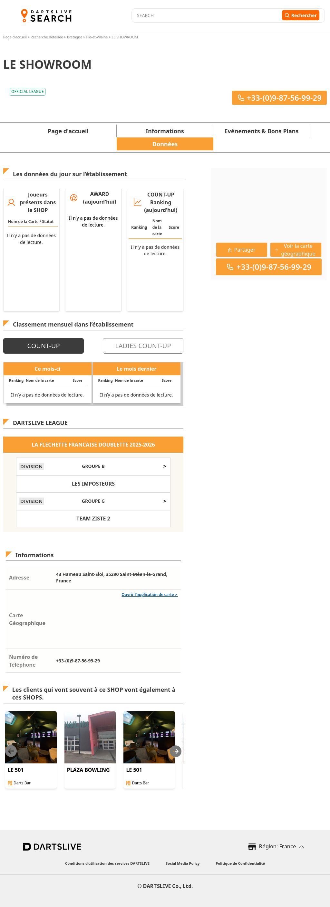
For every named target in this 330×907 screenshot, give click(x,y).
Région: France (277, 846)
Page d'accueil (15, 37)
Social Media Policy (182, 863)
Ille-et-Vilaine (97, 37)
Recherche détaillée (47, 37)
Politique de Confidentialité (240, 863)
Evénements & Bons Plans (262, 131)
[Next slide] (175, 751)
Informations (165, 131)
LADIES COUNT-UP (143, 345)
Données (165, 144)
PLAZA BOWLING (88, 769)
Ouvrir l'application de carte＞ (149, 594)
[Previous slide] (11, 751)
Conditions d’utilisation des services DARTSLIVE (107, 863)
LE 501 (16, 769)
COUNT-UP (43, 345)
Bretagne (74, 37)
